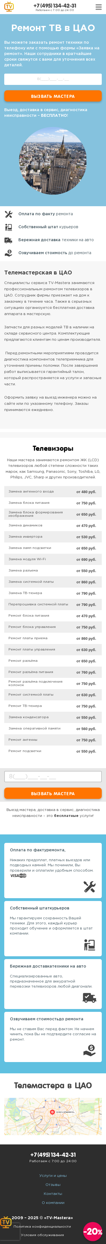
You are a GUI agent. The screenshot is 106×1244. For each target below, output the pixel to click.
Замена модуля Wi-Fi (27, 559)
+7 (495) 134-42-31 (54, 6)
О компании (53, 1203)
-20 (92, 1231)
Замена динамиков (25, 525)
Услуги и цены (53, 1175)
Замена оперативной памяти (34, 728)
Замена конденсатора (28, 717)
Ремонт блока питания (28, 615)
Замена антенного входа (31, 491)
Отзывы (53, 1184)
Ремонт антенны (22, 739)
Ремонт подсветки (24, 751)
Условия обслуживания (42, 1235)
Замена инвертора (25, 536)
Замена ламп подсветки (29, 548)
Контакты (53, 1193)
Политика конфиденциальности (42, 1226)
